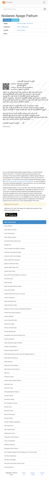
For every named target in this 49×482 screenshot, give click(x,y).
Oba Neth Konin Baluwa (11, 365)
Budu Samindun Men (10, 301)
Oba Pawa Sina (8, 425)
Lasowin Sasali (8, 395)
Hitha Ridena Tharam (10, 229)
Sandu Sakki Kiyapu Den (11, 267)
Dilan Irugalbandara (22, 27)
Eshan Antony (21, 30)
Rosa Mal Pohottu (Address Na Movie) (15, 275)
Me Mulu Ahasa (8, 410)
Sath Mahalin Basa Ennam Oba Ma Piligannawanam (19, 354)
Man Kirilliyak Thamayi (10, 403)
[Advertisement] (21, 58)
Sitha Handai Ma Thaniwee (12, 260)
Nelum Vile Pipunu (9, 414)
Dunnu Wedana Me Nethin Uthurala (14, 248)
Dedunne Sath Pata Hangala (12, 256)
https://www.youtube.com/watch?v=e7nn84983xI (19, 181)
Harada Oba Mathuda (10, 346)
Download (15, 20)
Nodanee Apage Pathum (11, 350)
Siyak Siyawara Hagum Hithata (13, 343)
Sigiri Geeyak (8, 282)
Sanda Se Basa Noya (10, 327)
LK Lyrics (7, 2)
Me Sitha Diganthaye (10, 456)
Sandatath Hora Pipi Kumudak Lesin (14, 335)
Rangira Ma (7, 245)
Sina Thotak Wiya (9, 233)
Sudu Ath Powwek (9, 290)
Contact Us (42, 473)
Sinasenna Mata (9, 376)
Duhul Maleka (8, 226)
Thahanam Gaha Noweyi (11, 437)
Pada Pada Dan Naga (10, 305)
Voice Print (30, 23)
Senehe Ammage (9, 324)
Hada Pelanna (8, 361)
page (19, 197)
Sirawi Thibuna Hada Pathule (12, 380)
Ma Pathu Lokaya (9, 399)
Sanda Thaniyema (9, 297)
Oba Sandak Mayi (9, 429)
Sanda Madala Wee (10, 331)
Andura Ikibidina (8, 316)
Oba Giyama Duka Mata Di (12, 369)
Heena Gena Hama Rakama (12, 312)
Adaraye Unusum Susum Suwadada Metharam (17, 309)
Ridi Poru (7, 373)
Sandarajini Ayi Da (9, 433)
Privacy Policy (33, 473)
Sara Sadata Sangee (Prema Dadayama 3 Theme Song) (20, 452)
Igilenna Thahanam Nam (11, 263)
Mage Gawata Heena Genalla (12, 286)
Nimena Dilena (8, 418)
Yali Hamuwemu (9, 467)
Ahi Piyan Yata (8, 388)
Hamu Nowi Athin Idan (10, 320)
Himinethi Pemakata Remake (12, 252)
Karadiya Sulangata (10, 459)
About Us (24, 473)
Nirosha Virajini (21, 23)
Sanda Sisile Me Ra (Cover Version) (14, 294)
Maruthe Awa (8, 407)
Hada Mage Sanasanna (11, 358)
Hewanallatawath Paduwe (11, 392)
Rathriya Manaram (9, 444)
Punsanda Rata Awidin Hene (12, 241)
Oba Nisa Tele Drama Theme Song (14, 463)
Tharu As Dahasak (9, 441)
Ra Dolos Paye (8, 278)
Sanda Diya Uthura (9, 271)
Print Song (7, 20)
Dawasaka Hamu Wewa (11, 448)
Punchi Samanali (9, 339)
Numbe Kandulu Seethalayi (12, 422)
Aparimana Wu (8, 384)
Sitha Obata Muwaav (10, 237)
